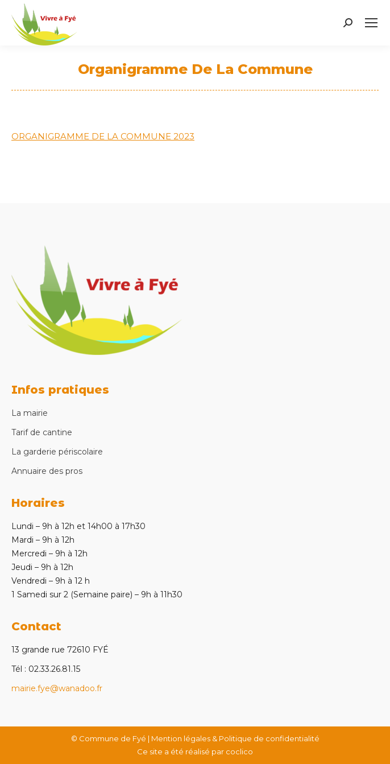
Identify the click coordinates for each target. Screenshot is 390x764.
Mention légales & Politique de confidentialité (235, 738)
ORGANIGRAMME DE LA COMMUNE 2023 (102, 136)
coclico (239, 751)
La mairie (29, 413)
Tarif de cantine (41, 432)
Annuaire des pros (46, 471)
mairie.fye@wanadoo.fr (56, 688)
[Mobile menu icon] (371, 22)
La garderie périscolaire (57, 452)
